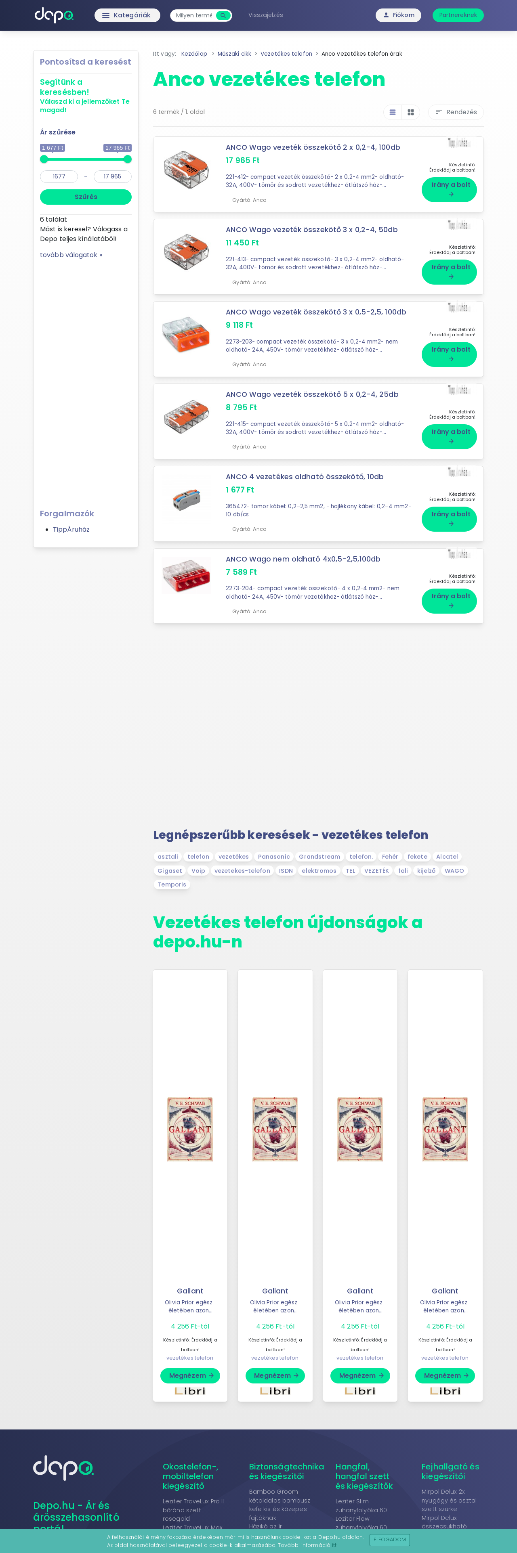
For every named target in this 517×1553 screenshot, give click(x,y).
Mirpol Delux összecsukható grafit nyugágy (444, 1526)
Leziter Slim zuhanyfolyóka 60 (361, 1505)
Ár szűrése (58, 132)
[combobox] (194, 15)
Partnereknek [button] (458, 15)
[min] (59, 176)
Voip (198, 871)
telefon (198, 857)
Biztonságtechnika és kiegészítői (287, 1471)
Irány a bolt (451, 189)
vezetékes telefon (190, 1357)
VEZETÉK (376, 871)
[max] (113, 176)
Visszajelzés (265, 15)
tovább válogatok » (71, 255)
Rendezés (456, 112)
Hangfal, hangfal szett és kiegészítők (364, 1476)
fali (403, 871)
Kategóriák (109, 15)
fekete (417, 857)
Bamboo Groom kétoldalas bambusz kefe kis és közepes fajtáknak (280, 1505)
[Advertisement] (86, 381)
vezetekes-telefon (242, 871)
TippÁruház (71, 529)
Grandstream (319, 857)
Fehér (390, 857)
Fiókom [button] (398, 15)
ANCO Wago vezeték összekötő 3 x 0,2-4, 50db (311, 230)
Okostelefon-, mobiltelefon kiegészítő (191, 1476)
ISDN (285, 871)
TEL (350, 871)
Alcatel (447, 857)
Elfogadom (390, 1539)
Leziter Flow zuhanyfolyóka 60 (361, 1523)
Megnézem (192, 1375)
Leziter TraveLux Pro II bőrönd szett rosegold (193, 1510)
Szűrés (86, 196)
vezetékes (234, 857)
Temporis (172, 884)
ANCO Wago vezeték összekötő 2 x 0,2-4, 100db (313, 147)
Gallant (190, 1291)
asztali (168, 857)
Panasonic (274, 857)
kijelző (426, 871)
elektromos (319, 871)
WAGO (454, 871)
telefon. (361, 857)
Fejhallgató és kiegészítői (450, 1471)
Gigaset (170, 871)
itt (334, 1545)
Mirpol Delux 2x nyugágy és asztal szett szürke (449, 1500)
